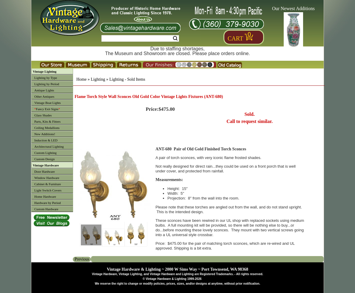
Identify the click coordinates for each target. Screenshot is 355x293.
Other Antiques (44, 96)
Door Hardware (44, 171)
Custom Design (44, 159)
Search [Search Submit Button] (175, 38)
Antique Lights (44, 90)
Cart (235, 38)
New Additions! (44, 134)
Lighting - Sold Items (127, 79)
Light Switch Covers (47, 190)
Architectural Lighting (49, 146)
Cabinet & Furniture (47, 184)
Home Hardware (45, 196)
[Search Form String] (140, 38)
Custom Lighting (45, 153)
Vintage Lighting (44, 71)
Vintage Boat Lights (47, 103)
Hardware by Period (47, 203)
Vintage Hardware (46, 165)
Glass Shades (43, 115)
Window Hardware (46, 178)
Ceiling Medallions (47, 128)
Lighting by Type (45, 78)
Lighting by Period (46, 84)
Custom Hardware (46, 209)
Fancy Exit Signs (47, 109)
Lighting (98, 79)
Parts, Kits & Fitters (47, 121)
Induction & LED (46, 140)
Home (81, 79)
